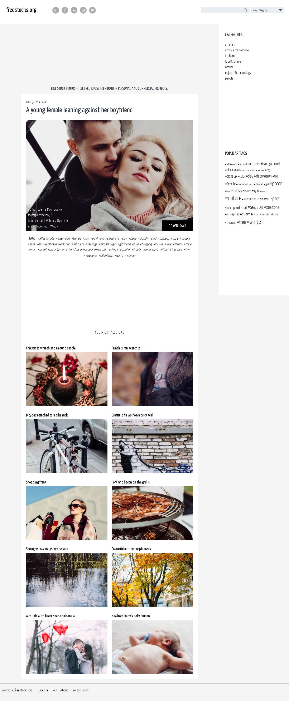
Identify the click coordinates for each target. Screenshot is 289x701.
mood (42, 249)
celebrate (113, 238)
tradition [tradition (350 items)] (231, 223)
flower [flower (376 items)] (241, 184)
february (78, 244)
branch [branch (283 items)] (244, 170)
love (168, 244)
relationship (70, 249)
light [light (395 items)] (256, 191)
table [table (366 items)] (275, 214)
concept (164, 238)
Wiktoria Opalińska (57, 220)
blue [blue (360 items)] (237, 170)
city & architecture (237, 50)
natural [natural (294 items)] (263, 191)
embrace (51, 244)
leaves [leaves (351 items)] (247, 191)
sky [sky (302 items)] (228, 214)
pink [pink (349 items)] (228, 208)
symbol (125, 249)
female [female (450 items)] (231, 183)
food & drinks (233, 61)
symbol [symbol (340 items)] (266, 214)
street (114, 249)
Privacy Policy (80, 690)
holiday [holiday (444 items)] (237, 190)
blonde (77, 238)
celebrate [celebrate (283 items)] (260, 170)
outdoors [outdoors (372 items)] (265, 199)
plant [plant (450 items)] (236, 207)
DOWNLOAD (178, 225)
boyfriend (98, 238)
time (165, 249)
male (189, 244)
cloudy (144, 238)
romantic (101, 249)
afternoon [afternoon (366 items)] (232, 164)
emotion (65, 244)
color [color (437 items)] (242, 176)
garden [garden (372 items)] (259, 184)
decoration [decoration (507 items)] (264, 176)
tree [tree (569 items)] (242, 222)
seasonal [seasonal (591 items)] (273, 207)
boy (86, 238)
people (229, 78)
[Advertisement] (254, 114)
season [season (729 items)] (256, 206)
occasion (54, 249)
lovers (178, 244)
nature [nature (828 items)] (234, 198)
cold (153, 238)
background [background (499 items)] (271, 163)
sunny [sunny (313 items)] (258, 214)
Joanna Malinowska (50, 209)
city (124, 238)
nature (229, 67)
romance (87, 249)
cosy (175, 238)
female (104, 244)
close (133, 238)
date (32, 244)
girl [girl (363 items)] (267, 184)
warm (119, 255)
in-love (159, 244)
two (187, 249)
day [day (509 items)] (250, 176)
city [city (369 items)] (268, 170)
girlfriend (124, 244)
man (33, 249)
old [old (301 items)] (244, 199)
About (64, 690)
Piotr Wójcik (51, 226)
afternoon (63, 238)
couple (185, 238)
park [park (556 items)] (275, 198)
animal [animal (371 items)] (243, 164)
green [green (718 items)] (277, 183)
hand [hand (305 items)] (228, 191)
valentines (106, 255)
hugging (147, 244)
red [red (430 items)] (245, 207)
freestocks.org (21, 9)
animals (230, 44)
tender (137, 249)
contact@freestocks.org (17, 690)
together (176, 249)
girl (114, 244)
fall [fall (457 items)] (276, 176)
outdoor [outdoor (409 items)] (253, 199)
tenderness (152, 249)
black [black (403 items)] (230, 170)
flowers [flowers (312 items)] (250, 184)
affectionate (46, 238)
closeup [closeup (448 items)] (232, 176)
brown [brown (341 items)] (252, 170)
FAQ (54, 690)
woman (130, 255)
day (40, 244)
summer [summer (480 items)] (248, 213)
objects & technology (238, 72)
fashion (230, 55)
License (43, 690)
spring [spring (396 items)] (236, 214)
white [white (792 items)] (255, 221)
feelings (92, 244)
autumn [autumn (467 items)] (254, 164)
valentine (91, 255)
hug (136, 244)
